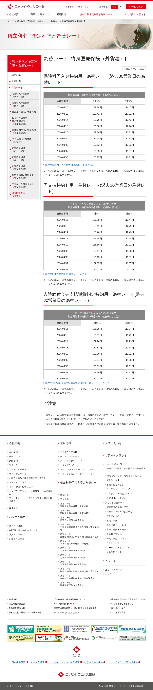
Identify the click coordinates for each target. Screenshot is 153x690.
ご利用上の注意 (119, 612)
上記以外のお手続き (116, 498)
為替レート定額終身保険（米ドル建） (73, 549)
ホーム (10, 21)
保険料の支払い (114, 534)
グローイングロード (70, 456)
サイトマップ (84, 7)
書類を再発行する (115, 485)
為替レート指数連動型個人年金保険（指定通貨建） (79, 535)
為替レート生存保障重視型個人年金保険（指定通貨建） (79, 527)
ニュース (110, 561)
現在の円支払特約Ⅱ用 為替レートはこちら (67, 274)
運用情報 (65, 443)
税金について (113, 543)
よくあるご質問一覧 (115, 502)
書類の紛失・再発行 (116, 529)
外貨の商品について (116, 538)
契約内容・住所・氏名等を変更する (124, 476)
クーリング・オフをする (118, 489)
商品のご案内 (17, 517)
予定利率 (64, 499)
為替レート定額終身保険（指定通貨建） (74, 563)
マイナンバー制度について (120, 493)
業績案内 (13, 461)
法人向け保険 (15, 534)
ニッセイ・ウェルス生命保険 (64, 662)
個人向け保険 (15, 526)
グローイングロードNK (71, 461)
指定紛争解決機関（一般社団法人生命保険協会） (76, 608)
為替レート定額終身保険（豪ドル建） (73, 556)
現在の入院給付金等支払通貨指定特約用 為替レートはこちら (77, 383)
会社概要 (14, 443)
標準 (114, 7)
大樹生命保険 (37, 662)
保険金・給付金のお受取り (120, 511)
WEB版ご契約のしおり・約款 (23, 530)
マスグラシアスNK (69, 452)
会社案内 (13, 452)
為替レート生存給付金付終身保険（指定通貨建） (78, 577)
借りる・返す (113, 480)
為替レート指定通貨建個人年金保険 (72, 518)
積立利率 (64, 495)
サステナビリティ (17, 474)
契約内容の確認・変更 (117, 507)
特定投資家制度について (123, 604)
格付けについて (16, 456)
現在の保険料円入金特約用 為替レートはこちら (69, 165)
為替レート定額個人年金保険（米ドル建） (75, 504)
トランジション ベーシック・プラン (77, 469)
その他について (114, 552)
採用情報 (69, 7)
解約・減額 (112, 520)
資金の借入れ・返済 (116, 525)
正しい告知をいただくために (67, 612)
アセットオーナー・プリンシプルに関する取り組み (30, 499)
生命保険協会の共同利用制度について (129, 599)
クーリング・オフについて (120, 547)
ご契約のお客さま (116, 455)
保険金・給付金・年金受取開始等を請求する (126, 469)
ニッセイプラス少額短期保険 (123, 662)
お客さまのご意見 (17, 482)
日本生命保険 (18, 662)
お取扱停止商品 (16, 539)
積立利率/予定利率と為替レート (78, 484)
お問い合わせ (113, 443)
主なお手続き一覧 (113, 464)
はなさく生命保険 (93, 662)
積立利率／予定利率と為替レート (32, 21)
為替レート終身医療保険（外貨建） (72, 583)
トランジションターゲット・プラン (77, 474)
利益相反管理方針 (17, 608)
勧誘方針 (13, 599)
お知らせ (109, 574)
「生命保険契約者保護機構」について (71, 599)
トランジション (67, 465)
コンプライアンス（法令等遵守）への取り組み (30, 492)
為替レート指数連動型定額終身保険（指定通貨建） (79, 570)
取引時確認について (63, 604)
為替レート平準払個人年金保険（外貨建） (75, 542)
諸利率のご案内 (119, 608)
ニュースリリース (17, 469)
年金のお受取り (114, 516)
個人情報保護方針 (17, 604)
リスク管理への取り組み (21, 487)
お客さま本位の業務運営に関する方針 (27, 478)
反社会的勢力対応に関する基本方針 (25, 612)
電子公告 (13, 465)
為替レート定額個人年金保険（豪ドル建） (75, 511)
